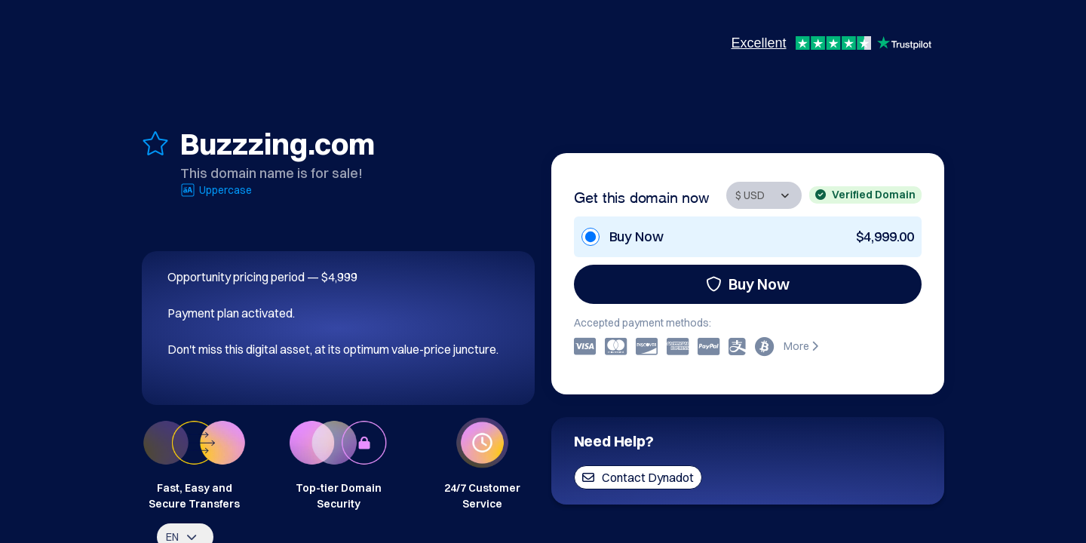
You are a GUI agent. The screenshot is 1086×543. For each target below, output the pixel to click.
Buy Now (748, 284)
